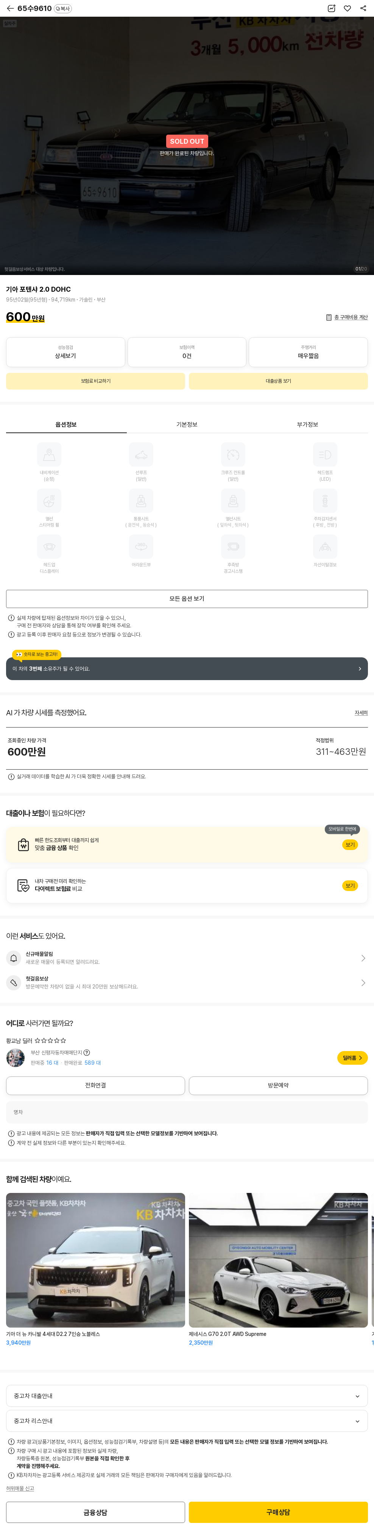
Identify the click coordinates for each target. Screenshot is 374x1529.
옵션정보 (66, 424)
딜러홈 (349, 1058)
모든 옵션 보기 (187, 598)
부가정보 (307, 424)
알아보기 (187, 844)
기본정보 (187, 424)
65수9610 (44, 8)
